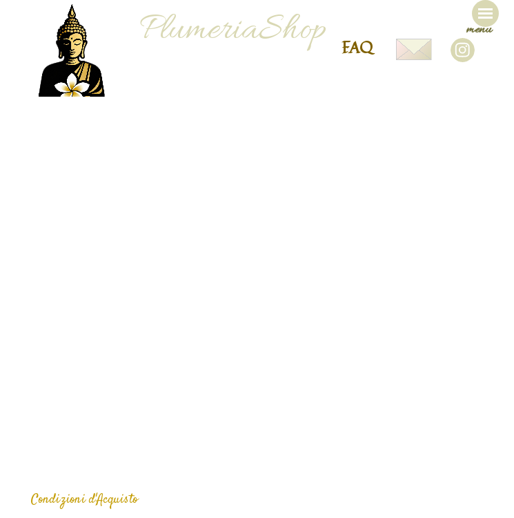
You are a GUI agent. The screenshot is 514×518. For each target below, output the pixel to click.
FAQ (357, 47)
